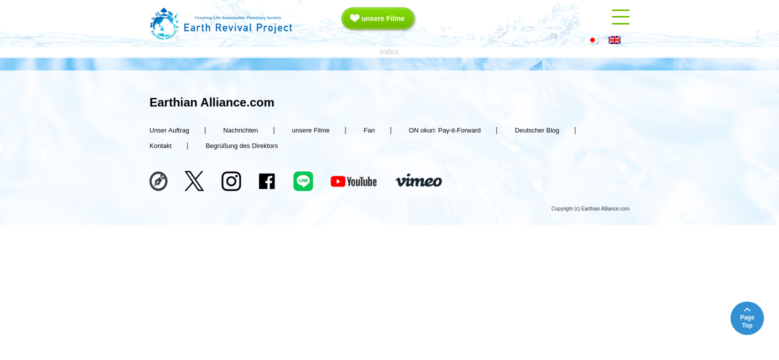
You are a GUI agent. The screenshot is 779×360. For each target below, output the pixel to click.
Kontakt (161, 146)
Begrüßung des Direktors (242, 146)
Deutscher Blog (537, 130)
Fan (369, 130)
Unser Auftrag (170, 130)
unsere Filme (383, 18)
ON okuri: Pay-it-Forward (445, 130)
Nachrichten (241, 130)
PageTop (747, 321)
